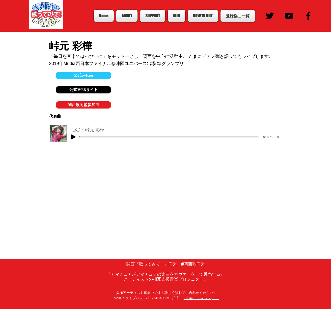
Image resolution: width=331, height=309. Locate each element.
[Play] (73, 136)
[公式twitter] (83, 75)
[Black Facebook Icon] (308, 15)
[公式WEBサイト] (83, 89)
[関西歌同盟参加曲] (83, 105)
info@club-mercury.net (201, 298)
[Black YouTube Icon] (289, 15)
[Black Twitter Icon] (269, 15)
